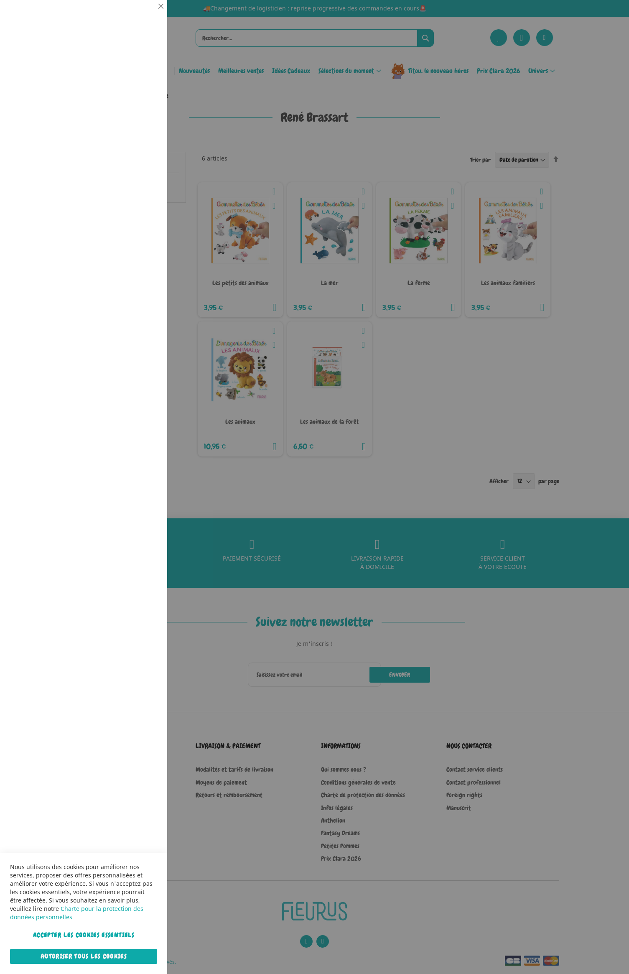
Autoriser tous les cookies (84, 956)
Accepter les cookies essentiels (83, 935)
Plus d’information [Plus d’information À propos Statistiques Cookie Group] (135, 174)
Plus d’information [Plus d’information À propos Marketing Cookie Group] (135, 263)
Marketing (144, 210)
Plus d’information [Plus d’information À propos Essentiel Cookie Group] (135, 77)
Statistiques (144, 113)
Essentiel (144, 16)
